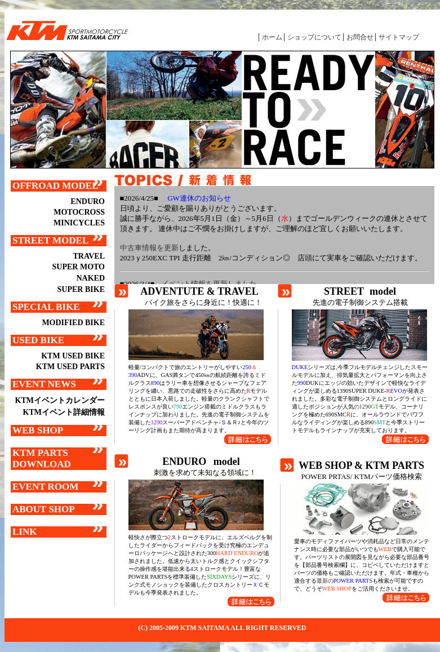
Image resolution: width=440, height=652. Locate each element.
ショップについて (314, 37)
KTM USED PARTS (70, 366)
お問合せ (360, 37)
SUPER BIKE (81, 289)
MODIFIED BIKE (73, 322)
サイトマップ (399, 37)
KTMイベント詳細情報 (64, 412)
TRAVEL (89, 256)
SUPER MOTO (78, 267)
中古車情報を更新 (149, 247)
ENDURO (87, 201)
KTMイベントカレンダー (60, 400)
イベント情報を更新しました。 (213, 284)
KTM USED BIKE (73, 356)
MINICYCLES (79, 223)
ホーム (272, 37)
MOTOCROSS (79, 212)
